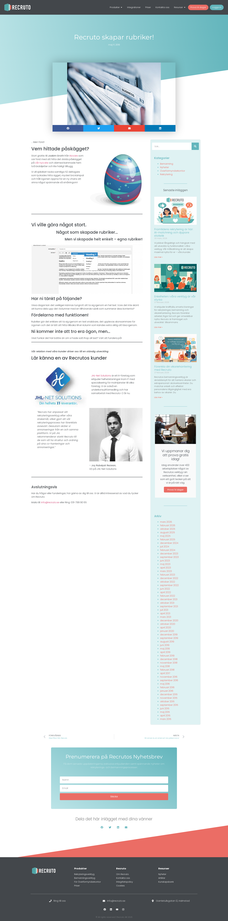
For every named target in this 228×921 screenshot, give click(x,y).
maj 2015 (165, 712)
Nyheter (164, 167)
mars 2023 (166, 571)
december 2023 (169, 553)
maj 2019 (165, 648)
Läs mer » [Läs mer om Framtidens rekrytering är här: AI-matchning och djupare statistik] (158, 257)
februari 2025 (167, 539)
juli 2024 (164, 546)
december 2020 (169, 620)
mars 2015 (165, 719)
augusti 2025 (167, 532)
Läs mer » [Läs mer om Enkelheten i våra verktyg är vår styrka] (158, 327)
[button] (68, 128)
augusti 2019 (167, 641)
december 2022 (169, 578)
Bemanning (166, 163)
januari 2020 (167, 631)
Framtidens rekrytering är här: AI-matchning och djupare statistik (173, 232)
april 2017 (165, 673)
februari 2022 (167, 596)
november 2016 (168, 677)
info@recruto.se (50, 502)
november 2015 (168, 698)
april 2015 (165, 715)
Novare (74, 155)
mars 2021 (165, 617)
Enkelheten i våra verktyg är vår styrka (175, 298)
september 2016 (169, 680)
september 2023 (169, 557)
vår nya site (41, 162)
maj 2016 (165, 684)
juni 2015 (164, 708)
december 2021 (168, 599)
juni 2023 (165, 560)
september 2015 (169, 705)
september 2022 (169, 585)
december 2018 (169, 659)
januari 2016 (166, 691)
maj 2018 (165, 666)
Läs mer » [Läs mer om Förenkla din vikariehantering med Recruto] (158, 397)
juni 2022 (165, 588)
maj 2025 (165, 536)
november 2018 (168, 662)
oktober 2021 (167, 603)
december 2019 (169, 634)
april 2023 (165, 567)
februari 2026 (167, 525)
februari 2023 (167, 574)
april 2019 (165, 652)
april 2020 (165, 627)
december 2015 (169, 694)
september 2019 (169, 638)
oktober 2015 (167, 701)
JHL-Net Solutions (101, 375)
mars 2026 (166, 522)
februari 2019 (167, 655)
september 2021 (169, 606)
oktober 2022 (167, 581)
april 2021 (165, 613)
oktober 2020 (167, 624)
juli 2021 (164, 610)
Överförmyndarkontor (172, 171)
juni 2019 (164, 645)
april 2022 (165, 592)
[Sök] (195, 146)
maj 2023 (165, 564)
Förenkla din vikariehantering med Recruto (173, 368)
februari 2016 (167, 687)
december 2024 (169, 543)
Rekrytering (166, 174)
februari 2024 (167, 550)
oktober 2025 (167, 529)
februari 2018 (167, 669)
